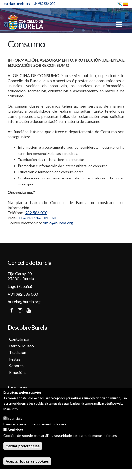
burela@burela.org (17, 4)
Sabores (16, 365)
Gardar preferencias (23, 447)
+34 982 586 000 (43, 4)
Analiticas (15, 430)
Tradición (17, 352)
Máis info (10, 410)
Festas (14, 359)
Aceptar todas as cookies (27, 462)
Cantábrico (19, 339)
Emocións (17, 372)
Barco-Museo (21, 345)
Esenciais (14, 419)
